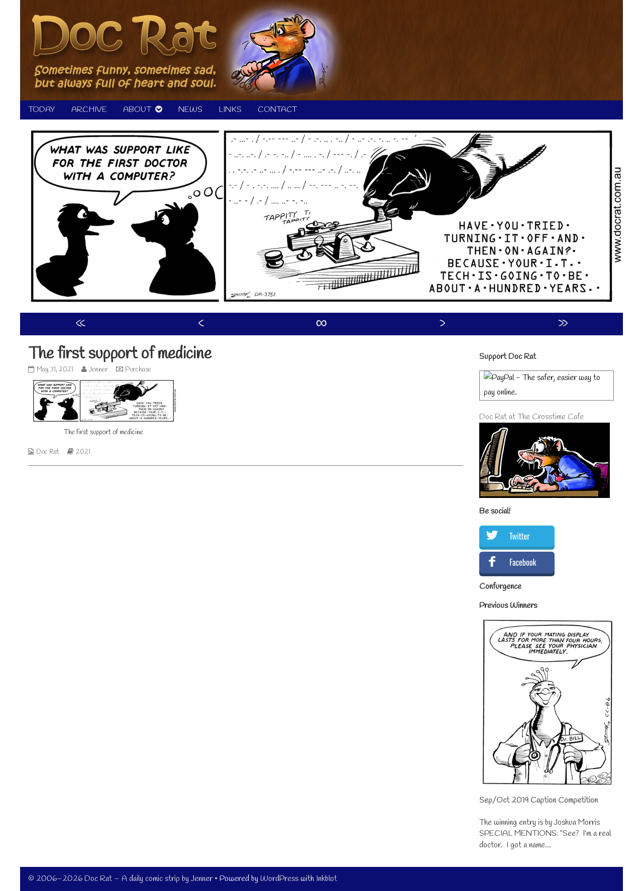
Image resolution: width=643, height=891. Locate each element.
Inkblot (326, 878)
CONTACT (277, 109)
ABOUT (137, 109)
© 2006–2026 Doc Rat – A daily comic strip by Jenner (120, 878)
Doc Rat (47, 452)
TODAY (41, 109)
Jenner (98, 369)
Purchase (138, 369)
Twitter (519, 536)
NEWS (190, 109)
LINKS (230, 109)
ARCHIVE (89, 109)
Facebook (522, 562)
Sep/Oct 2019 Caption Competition (538, 800)
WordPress (279, 878)
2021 (83, 452)
